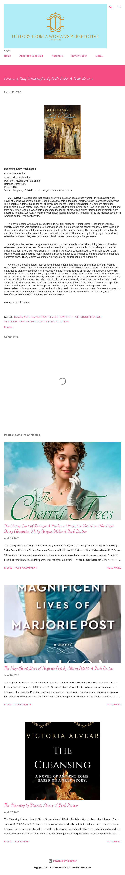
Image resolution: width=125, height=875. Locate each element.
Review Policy (79, 55)
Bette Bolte (73, 316)
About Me (57, 55)
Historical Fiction (56, 321)
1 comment (22, 841)
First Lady (10, 321)
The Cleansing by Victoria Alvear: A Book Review (41, 805)
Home (7, 55)
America (29, 316)
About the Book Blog (31, 55)
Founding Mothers (30, 321)
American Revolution (50, 316)
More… (99, 55)
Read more (114, 567)
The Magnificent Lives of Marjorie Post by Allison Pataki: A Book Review (59, 668)
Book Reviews (91, 316)
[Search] (111, 6)
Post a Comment (26, 567)
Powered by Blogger (62, 860)
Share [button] (8, 326)
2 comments (23, 704)
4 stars (18, 316)
